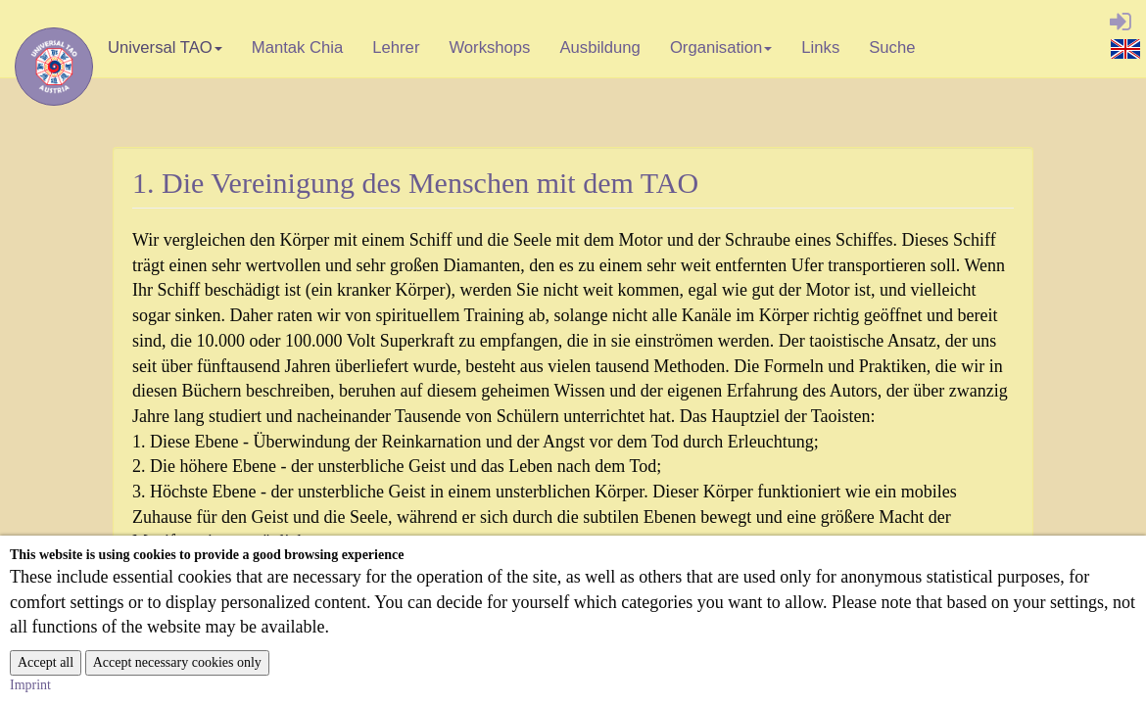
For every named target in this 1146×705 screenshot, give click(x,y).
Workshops (489, 47)
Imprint (30, 685)
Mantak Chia (298, 47)
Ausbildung (599, 47)
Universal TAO (165, 53)
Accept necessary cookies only (177, 662)
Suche (892, 47)
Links (820, 47)
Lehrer (395, 47)
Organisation (721, 53)
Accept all (45, 662)
